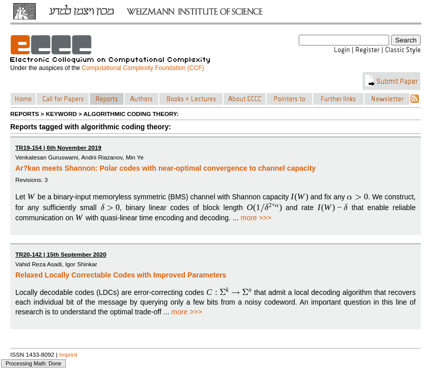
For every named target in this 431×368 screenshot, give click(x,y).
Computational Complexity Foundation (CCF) (143, 68)
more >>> (256, 218)
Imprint (68, 354)
